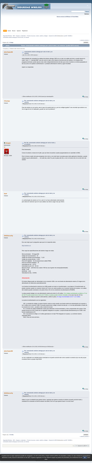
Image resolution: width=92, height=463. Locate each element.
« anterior (82, 40)
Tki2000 (69, 35)
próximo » (87, 40)
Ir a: (73, 445)
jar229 (65, 35)
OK (85, 457)
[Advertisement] (46, 25)
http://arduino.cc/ (26, 245)
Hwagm (8, 143)
